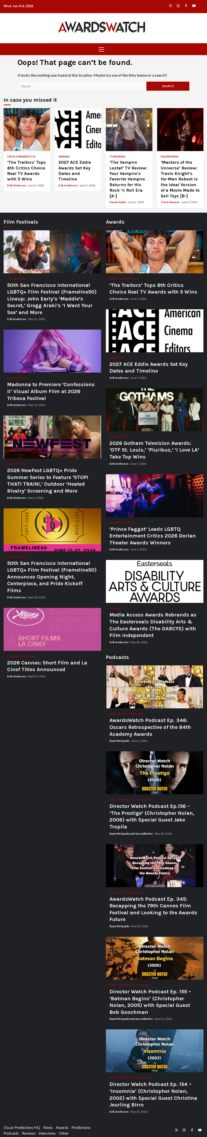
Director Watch (121, 799)
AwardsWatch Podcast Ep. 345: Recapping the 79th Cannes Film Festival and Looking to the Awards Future (154, 865)
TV (126, 436)
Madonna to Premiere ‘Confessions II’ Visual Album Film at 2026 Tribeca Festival (52, 351)
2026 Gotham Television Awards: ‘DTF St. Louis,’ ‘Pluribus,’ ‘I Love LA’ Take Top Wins (154, 409)
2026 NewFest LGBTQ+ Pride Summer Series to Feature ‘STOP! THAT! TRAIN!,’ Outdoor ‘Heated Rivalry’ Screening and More (52, 437)
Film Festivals (17, 278)
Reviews (29, 1133)
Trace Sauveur (170, 202)
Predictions (81, 1127)
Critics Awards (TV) (21, 156)
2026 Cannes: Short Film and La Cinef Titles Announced (52, 629)
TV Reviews (117, 156)
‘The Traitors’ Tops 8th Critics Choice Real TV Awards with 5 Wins (27, 129)
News (48, 1127)
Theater (130, 522)
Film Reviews (170, 156)
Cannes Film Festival (21, 656)
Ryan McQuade (119, 740)
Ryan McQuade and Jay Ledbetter (131, 833)
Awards (64, 156)
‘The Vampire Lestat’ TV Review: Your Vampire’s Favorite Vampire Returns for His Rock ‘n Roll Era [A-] (129, 129)
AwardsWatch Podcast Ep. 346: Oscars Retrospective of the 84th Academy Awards (154, 686)
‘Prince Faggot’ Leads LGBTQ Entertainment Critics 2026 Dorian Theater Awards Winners (154, 495)
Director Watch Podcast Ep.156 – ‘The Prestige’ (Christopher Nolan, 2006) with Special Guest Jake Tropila (154, 772)
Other (64, 1133)
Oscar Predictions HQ (22, 1127)
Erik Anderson (17, 185)
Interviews (47, 1133)
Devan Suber (118, 202)
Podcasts (135, 713)
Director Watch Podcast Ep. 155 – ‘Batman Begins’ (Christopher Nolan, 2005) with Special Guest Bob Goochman (154, 958)
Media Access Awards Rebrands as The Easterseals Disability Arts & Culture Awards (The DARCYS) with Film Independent (154, 581)
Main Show (117, 713)
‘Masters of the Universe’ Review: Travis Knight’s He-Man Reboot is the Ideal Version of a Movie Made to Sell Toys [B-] (180, 129)
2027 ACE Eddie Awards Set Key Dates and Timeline (78, 129)
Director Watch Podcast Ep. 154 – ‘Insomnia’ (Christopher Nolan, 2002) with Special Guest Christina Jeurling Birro (154, 1050)
